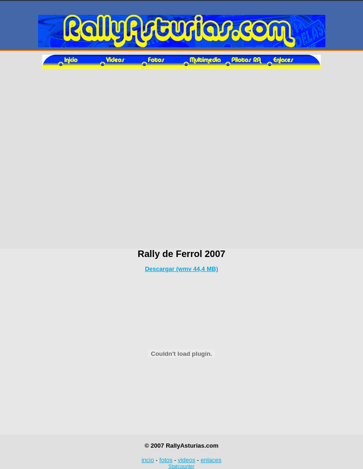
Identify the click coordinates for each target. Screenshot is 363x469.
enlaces (211, 459)
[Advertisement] (182, 162)
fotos (165, 459)
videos (186, 459)
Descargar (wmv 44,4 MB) (181, 268)
